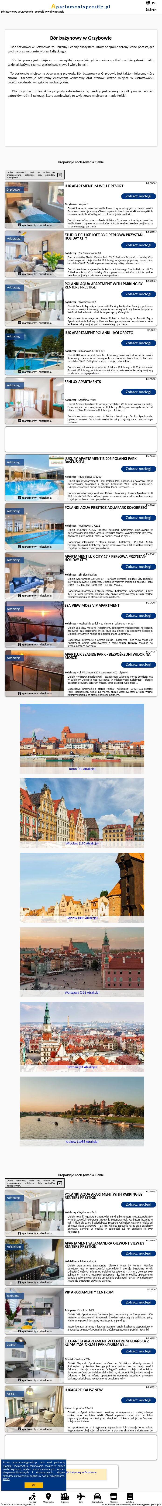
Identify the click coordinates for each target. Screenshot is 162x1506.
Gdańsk (11, 1345)
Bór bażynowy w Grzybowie (81, 1472)
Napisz (158, 1504)
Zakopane (13, 1296)
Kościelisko (14, 1247)
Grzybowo (13, 190)
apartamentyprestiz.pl (81, 7)
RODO (6, 1479)
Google (7, 1466)
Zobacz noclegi (138, 196)
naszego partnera (86, 226)
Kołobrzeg (13, 238)
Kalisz (10, 1394)
